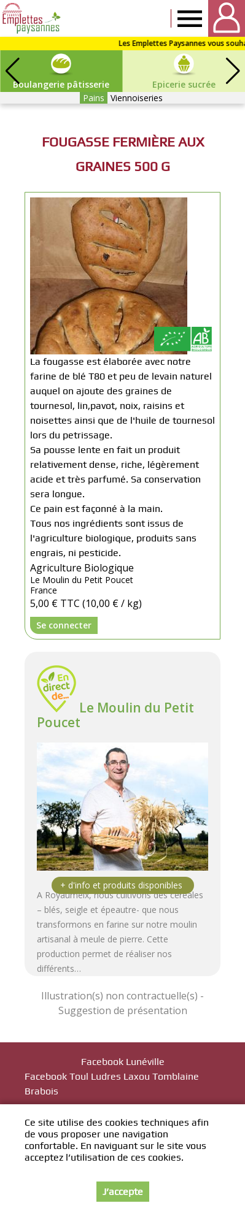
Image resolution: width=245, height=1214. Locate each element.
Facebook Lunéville (123, 1061)
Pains (93, 98)
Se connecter (63, 625)
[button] (232, 71)
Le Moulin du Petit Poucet (115, 715)
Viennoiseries (137, 98)
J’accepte (123, 1191)
